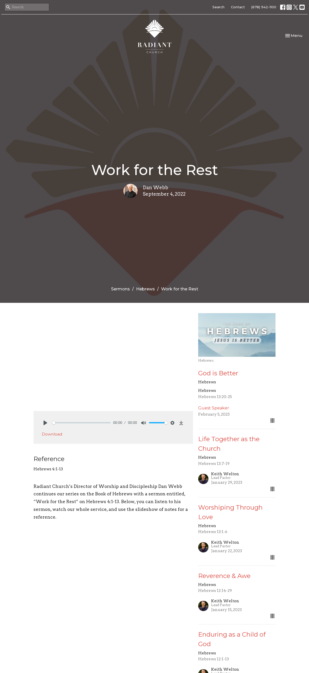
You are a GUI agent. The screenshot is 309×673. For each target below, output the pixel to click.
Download (52, 434)
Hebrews (145, 289)
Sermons (120, 289)
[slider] (81, 422)
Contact (238, 7)
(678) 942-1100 (263, 7)
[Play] (45, 423)
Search (218, 7)
